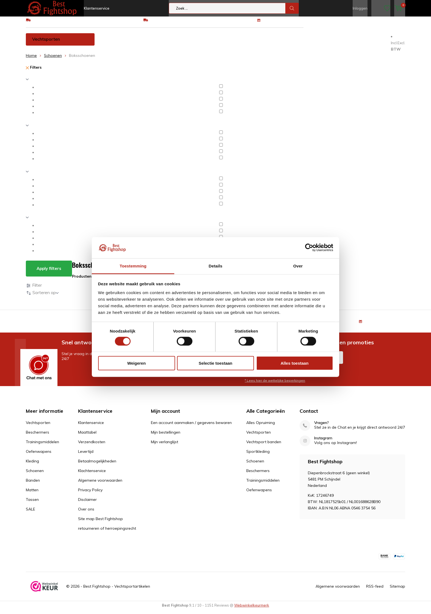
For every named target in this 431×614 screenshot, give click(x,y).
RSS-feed (374, 590)
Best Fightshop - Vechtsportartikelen (116, 590)
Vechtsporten (46, 43)
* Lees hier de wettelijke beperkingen (275, 384)
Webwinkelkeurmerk (251, 609)
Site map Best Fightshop (100, 522)
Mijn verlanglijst (164, 445)
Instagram (323, 442)
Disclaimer (87, 503)
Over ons (86, 513)
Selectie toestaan (216, 363)
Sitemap (397, 590)
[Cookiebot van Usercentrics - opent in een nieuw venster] (309, 248)
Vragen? (321, 427)
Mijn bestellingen (165, 436)
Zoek (292, 8)
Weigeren (136, 363)
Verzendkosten (91, 445)
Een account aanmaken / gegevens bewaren (191, 426)
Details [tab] (215, 265)
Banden (304, 43)
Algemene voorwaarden (100, 484)
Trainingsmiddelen (164, 43)
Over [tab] (298, 265)
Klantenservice (96, 8)
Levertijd (85, 455)
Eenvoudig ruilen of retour (172, 23)
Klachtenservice (92, 474)
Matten (331, 43)
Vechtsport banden (263, 445)
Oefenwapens (210, 43)
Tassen (358, 43)
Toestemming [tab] (133, 265)
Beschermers (120, 43)
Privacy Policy (90, 494)
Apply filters (49, 272)
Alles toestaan (295, 363)
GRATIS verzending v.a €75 (56, 23)
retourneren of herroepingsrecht (107, 532)
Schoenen (274, 43)
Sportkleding (258, 455)
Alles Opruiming (260, 426)
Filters (34, 71)
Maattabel (87, 436)
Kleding (244, 43)
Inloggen (360, 8)
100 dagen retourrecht (283, 23)
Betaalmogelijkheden (97, 465)
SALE (30, 513)
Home (31, 59)
